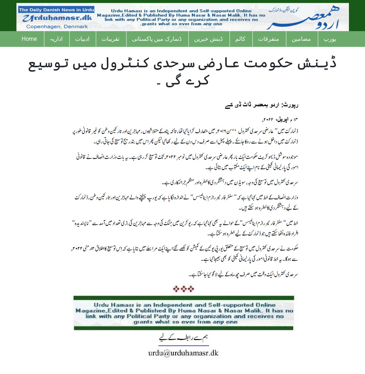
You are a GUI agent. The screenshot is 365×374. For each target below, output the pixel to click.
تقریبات (110, 38)
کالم (240, 38)
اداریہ (56, 38)
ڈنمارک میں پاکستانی (157, 38)
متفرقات (268, 38)
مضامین (301, 38)
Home (29, 38)
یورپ (330, 38)
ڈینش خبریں (208, 38)
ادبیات (82, 38)
